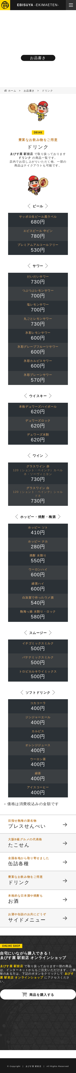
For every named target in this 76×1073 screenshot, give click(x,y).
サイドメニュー (38, 918)
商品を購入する (41, 994)
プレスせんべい (38, 824)
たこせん (38, 843)
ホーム (12, 90)
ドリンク (38, 880)
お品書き (29, 90)
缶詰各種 (38, 861)
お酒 (38, 899)
